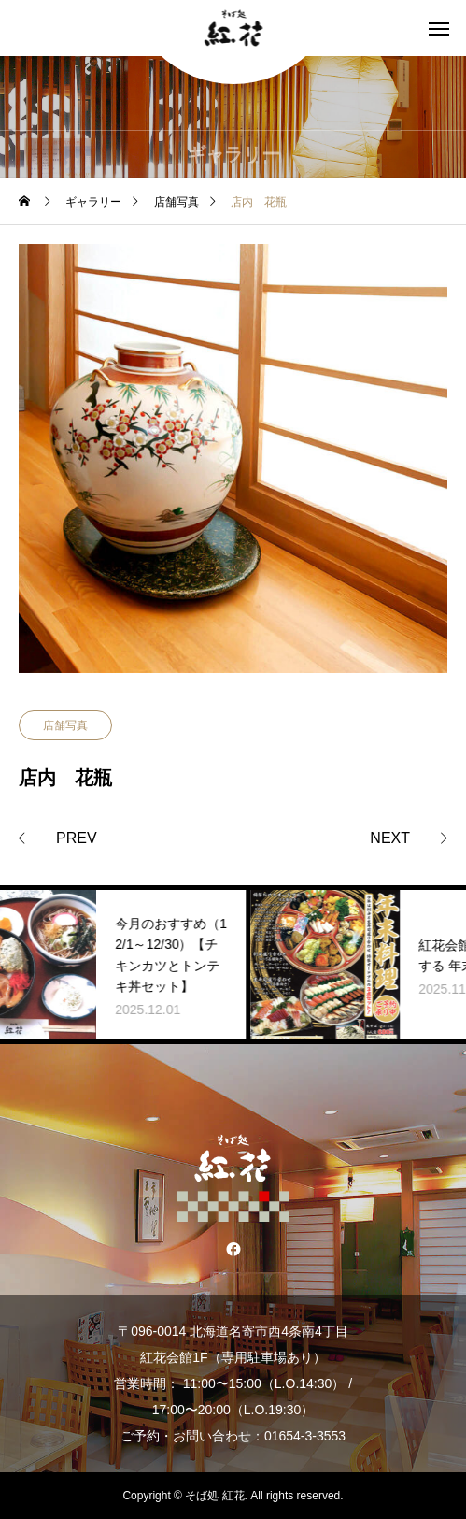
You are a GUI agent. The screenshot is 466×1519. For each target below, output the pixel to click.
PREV (76, 838)
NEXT (390, 838)
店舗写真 (65, 725)
